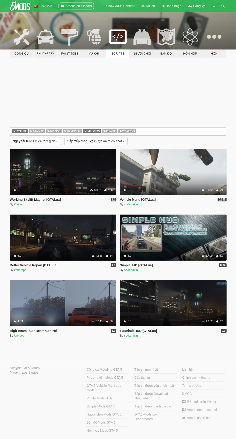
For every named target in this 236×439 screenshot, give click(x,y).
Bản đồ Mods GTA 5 (101, 422)
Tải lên (148, 6)
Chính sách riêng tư (196, 377)
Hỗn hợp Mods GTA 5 (102, 430)
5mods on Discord (197, 418)
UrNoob (19, 335)
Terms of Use (191, 385)
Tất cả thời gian (35, 141)
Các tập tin (142, 377)
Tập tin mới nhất (146, 369)
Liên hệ (187, 369)
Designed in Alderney (25, 368)
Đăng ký (196, 6)
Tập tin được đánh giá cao (153, 406)
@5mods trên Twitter (199, 402)
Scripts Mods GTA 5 (101, 406)
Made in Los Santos (24, 372)
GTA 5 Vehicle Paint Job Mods (104, 388)
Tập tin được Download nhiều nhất (151, 396)
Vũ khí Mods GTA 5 (100, 398)
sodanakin (131, 204)
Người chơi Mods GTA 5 (104, 414)
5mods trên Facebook (200, 410)
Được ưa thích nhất (96, 141)
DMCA (187, 393)
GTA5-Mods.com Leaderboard (146, 417)
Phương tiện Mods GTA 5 (105, 377)
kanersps (20, 270)
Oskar (18, 204)
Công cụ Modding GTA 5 (104, 369)
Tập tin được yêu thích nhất (154, 385)
